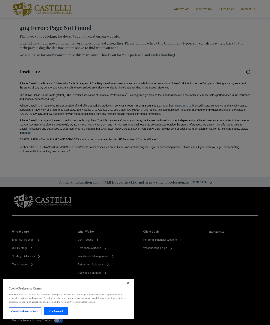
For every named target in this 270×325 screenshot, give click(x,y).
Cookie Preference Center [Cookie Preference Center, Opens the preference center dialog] (25, 311)
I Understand (56, 311)
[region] (68, 299)
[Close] (128, 283)
